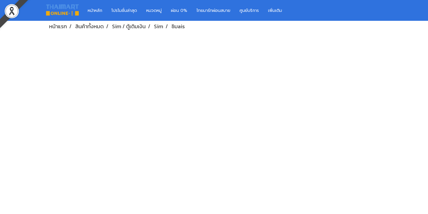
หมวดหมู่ (154, 10)
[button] (295, 10)
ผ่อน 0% (179, 10)
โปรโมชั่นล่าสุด (124, 10)
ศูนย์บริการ (249, 10)
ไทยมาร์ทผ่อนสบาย (213, 10)
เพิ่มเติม (275, 10)
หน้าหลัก (95, 10)
